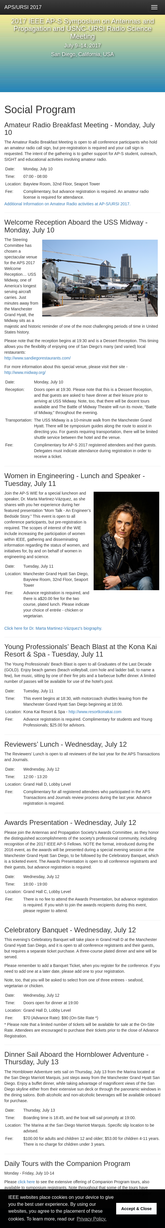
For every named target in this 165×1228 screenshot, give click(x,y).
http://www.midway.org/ (25, 372)
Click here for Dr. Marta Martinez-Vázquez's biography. (53, 628)
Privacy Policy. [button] (92, 1218)
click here (26, 1181)
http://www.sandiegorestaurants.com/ (37, 358)
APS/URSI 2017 (23, 7)
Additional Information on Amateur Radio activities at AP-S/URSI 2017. (67, 204)
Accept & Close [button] (136, 1208)
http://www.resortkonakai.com (94, 711)
